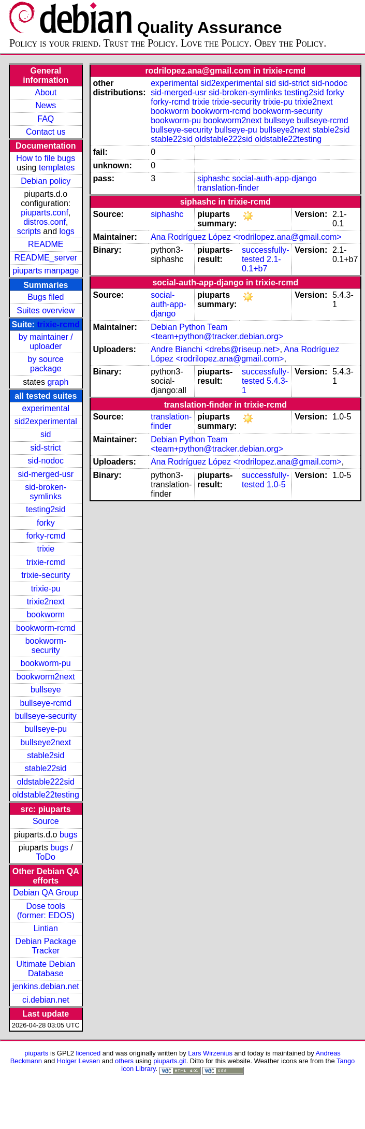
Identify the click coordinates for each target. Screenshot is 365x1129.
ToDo (45, 856)
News (45, 105)
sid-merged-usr (46, 474)
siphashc (213, 178)
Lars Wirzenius (210, 1053)
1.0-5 (276, 484)
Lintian (46, 928)
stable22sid (46, 768)
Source (46, 821)
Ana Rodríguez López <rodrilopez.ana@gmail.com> (246, 237)
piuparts (36, 1053)
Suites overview (46, 310)
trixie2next (46, 601)
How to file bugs (45, 158)
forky (46, 522)
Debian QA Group (45, 892)
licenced (88, 1053)
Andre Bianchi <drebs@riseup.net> (215, 349)
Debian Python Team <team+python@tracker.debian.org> (217, 332)
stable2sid (45, 755)
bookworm (45, 614)
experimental (45, 408)
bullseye (46, 689)
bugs (69, 834)
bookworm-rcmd (46, 628)
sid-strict (46, 447)
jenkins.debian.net (45, 986)
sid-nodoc (46, 460)
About (45, 92)
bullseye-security (46, 716)
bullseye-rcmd (45, 703)
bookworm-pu (46, 663)
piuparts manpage (45, 270)
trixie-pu (46, 588)
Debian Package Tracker (46, 946)
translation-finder (228, 187)
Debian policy (45, 181)
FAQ (45, 118)
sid (45, 434)
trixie (45, 548)
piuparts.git (169, 1061)
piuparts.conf (44, 212)
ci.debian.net (45, 999)
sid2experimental (45, 421)
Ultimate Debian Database (45, 969)
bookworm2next (46, 676)
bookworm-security (45, 645)
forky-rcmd (46, 535)
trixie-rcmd (58, 324)
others (124, 1061)
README (45, 244)
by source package (46, 364)
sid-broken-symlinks (45, 492)
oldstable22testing (45, 794)
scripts (29, 231)
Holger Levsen (78, 1061)
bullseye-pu (45, 729)
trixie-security (45, 575)
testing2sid (46, 509)
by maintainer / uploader (46, 341)
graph (57, 382)
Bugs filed (45, 297)
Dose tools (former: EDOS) (46, 911)
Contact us (45, 131)
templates (57, 167)
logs (67, 231)
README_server (45, 257)
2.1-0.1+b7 (261, 264)
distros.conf (44, 222)
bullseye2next (45, 742)
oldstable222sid (46, 781)
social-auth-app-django (274, 178)
